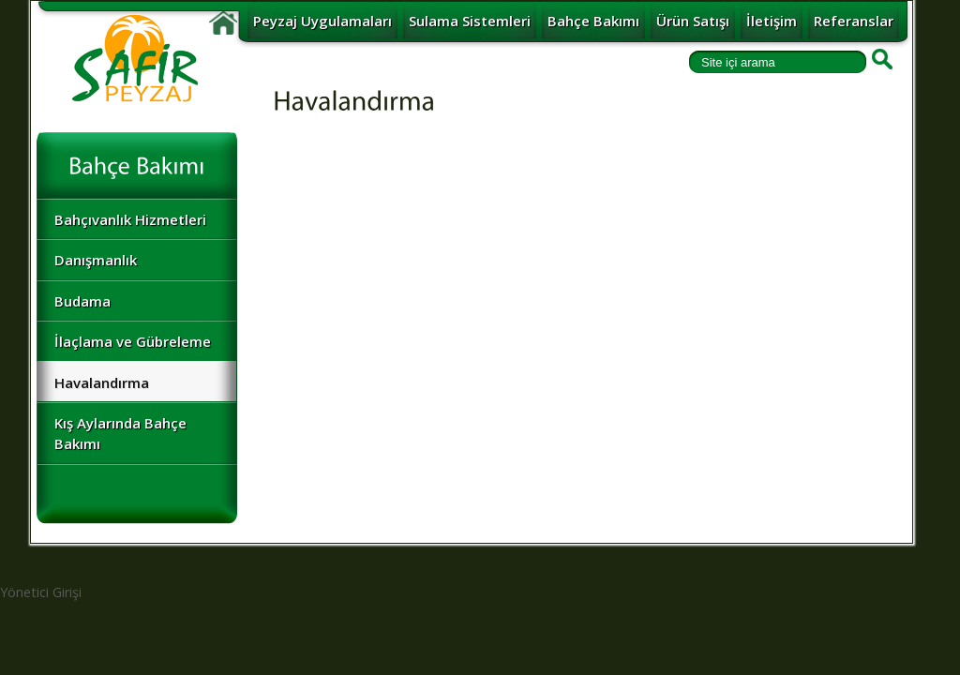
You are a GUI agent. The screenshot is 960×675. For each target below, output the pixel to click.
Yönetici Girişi (41, 592)
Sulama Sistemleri (470, 20)
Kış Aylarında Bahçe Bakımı (120, 432)
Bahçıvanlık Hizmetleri (130, 219)
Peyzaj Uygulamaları (322, 20)
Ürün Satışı (692, 20)
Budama (82, 301)
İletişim (771, 20)
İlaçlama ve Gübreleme (132, 341)
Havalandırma (101, 382)
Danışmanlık (95, 259)
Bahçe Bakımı (593, 20)
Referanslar (853, 20)
